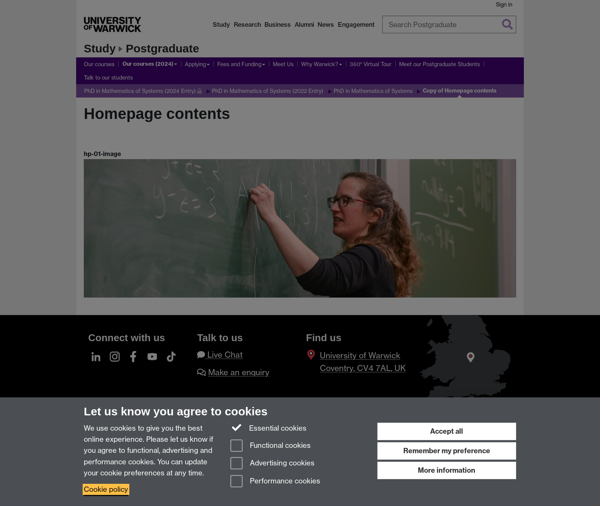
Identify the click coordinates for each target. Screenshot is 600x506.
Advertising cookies (272, 464)
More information (446, 470)
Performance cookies (275, 482)
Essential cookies (268, 428)
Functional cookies (270, 446)
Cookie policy (106, 489)
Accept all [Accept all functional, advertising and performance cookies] (446, 431)
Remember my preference (446, 450)
